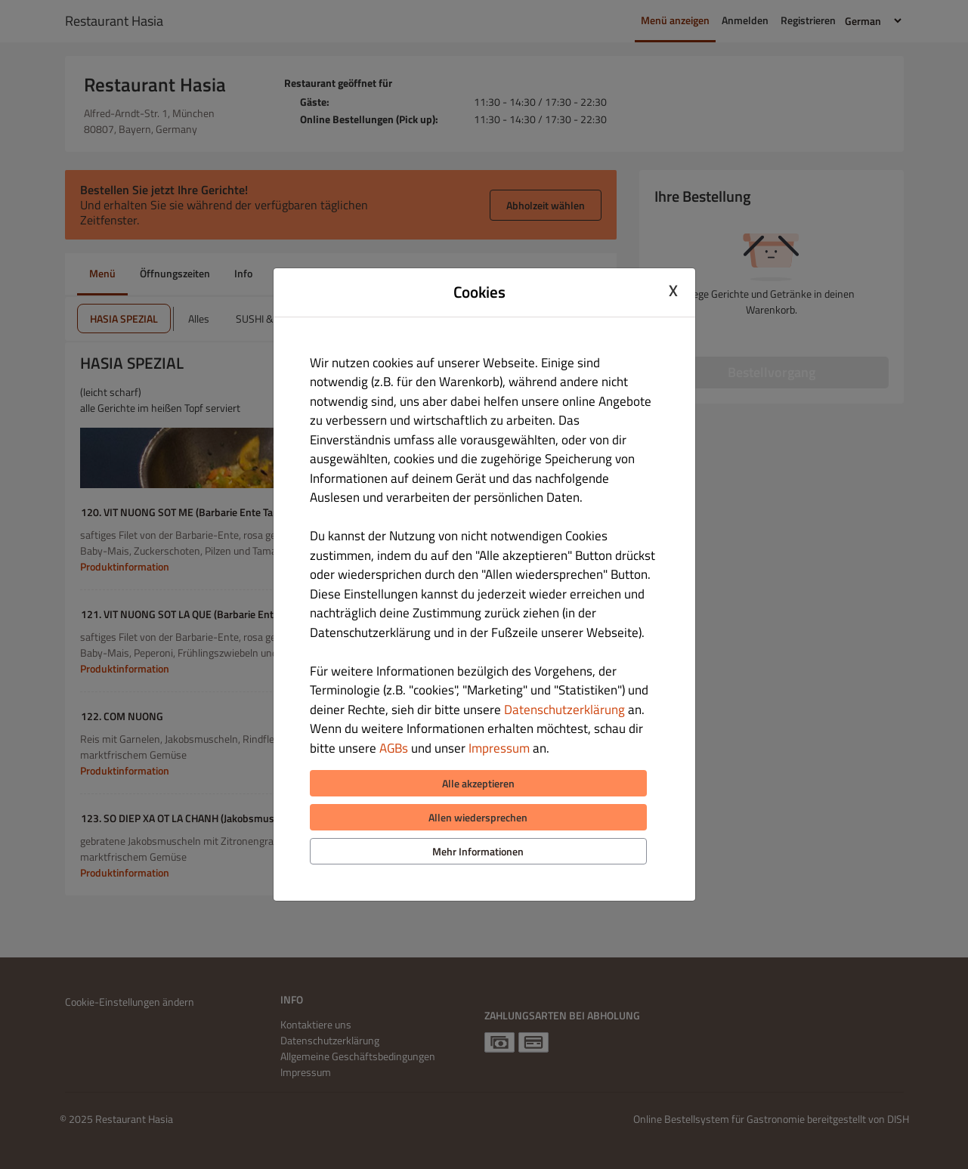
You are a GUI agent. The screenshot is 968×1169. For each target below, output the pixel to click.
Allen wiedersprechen (477, 817)
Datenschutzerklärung (564, 709)
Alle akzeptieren (478, 783)
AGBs (393, 748)
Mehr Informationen (478, 851)
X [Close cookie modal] (673, 290)
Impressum (499, 748)
